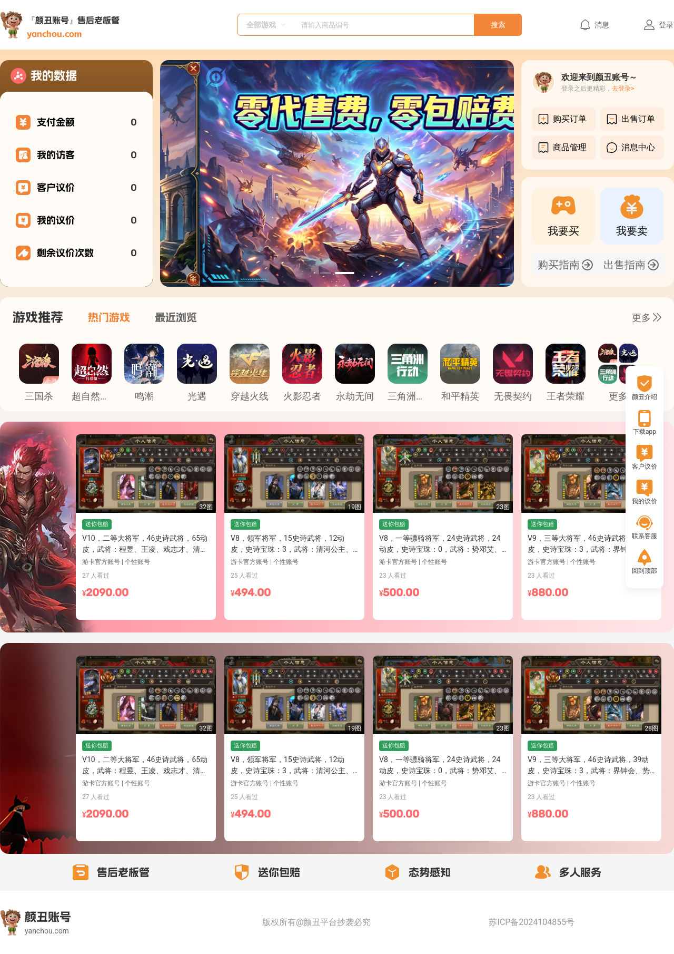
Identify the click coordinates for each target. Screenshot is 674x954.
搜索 (498, 25)
